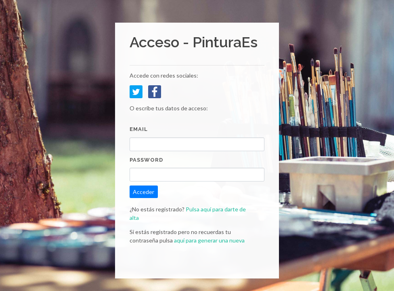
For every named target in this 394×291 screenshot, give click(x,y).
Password (146, 160)
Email (139, 129)
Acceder (143, 191)
